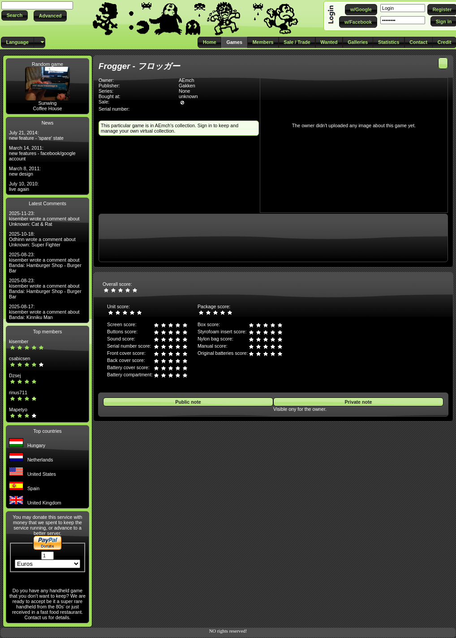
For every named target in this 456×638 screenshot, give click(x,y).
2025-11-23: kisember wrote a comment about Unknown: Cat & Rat (44, 219)
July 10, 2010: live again (24, 186)
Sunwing (48, 103)
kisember (18, 341)
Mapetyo (18, 409)
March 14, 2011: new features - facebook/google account (42, 153)
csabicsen (19, 358)
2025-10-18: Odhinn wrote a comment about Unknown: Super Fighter (42, 239)
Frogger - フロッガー (139, 66)
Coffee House (47, 108)
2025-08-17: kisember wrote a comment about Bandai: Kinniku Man (44, 312)
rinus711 (18, 392)
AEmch (186, 80)
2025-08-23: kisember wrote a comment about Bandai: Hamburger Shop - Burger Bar (45, 262)
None (184, 91)
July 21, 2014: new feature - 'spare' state (36, 135)
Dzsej (15, 375)
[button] (14, 15)
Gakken (187, 85)
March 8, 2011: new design (25, 171)
